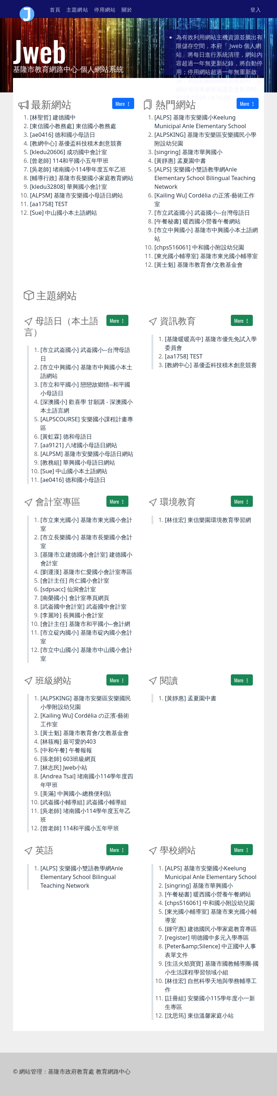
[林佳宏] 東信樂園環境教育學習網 (208, 520)
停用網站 (105, 9)
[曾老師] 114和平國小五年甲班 (69, 161)
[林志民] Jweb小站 (64, 767)
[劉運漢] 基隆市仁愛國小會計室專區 (86, 572)
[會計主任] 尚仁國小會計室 (74, 580)
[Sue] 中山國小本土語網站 (63, 213)
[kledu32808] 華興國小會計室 (68, 187)
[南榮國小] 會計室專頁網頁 (74, 598)
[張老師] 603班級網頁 (68, 759)
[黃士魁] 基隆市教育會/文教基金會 (198, 265)
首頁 (55, 9)
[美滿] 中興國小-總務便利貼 (75, 793)
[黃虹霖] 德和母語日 (66, 436)
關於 (127, 9)
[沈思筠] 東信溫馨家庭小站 (199, 1015)
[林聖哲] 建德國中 (53, 117)
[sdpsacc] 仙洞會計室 (68, 589)
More (123, 103)
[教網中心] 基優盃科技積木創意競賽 (76, 143)
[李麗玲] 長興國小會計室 (72, 615)
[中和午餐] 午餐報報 (66, 750)
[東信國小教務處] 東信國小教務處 (73, 126)
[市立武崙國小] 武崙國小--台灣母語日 (202, 213)
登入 (255, 9)
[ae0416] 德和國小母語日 (62, 135)
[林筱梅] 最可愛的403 (68, 741)
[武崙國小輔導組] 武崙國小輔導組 (83, 802)
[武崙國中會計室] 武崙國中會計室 (83, 606)
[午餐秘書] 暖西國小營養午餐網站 (197, 221)
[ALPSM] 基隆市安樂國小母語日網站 (76, 195)
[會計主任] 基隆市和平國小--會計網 (85, 624)
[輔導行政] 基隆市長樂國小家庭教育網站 (81, 178)
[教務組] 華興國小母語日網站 (77, 462)
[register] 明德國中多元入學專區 (207, 937)
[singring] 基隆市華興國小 (188, 152)
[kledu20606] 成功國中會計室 (68, 152)
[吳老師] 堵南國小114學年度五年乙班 (78, 169)
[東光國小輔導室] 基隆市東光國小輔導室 (206, 256)
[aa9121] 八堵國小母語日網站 (78, 445)
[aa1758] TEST (49, 204)
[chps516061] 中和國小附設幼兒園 (199, 247)
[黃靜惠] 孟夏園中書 (180, 161)
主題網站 (77, 9)
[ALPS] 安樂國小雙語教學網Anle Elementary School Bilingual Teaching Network (204, 178)
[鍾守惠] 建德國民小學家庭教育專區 (211, 929)
